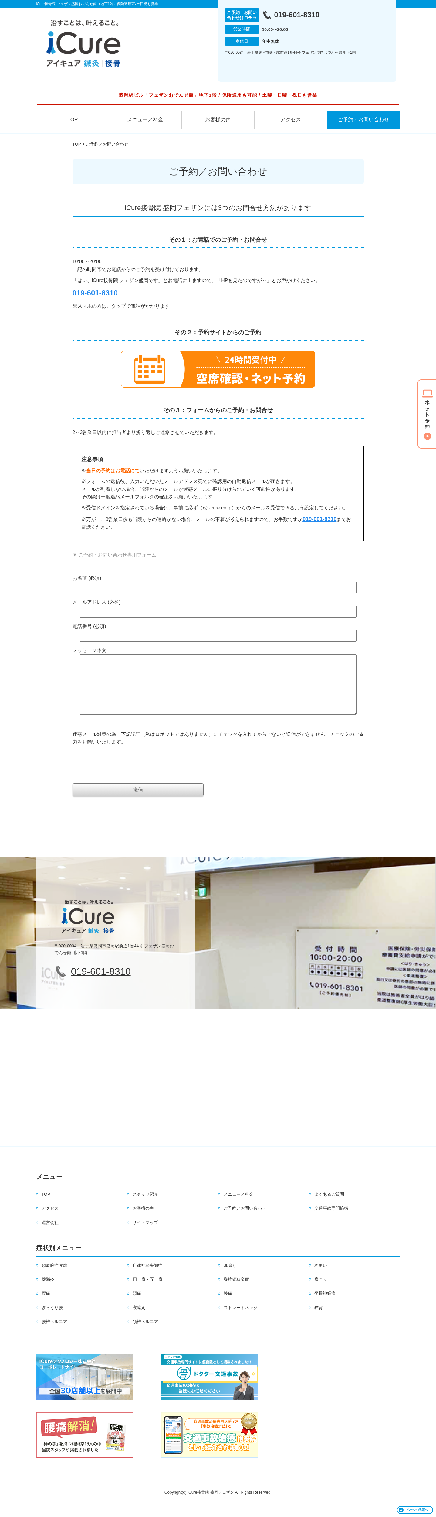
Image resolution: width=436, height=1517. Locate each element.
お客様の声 (218, 119)
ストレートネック (241, 1319)
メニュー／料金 (145, 119)
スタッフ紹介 (145, 1206)
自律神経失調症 (147, 1277)
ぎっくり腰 (52, 1319)
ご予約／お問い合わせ (363, 119)
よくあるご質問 (329, 1206)
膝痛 (228, 1305)
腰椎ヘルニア (54, 1333)
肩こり (320, 1291)
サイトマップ (145, 1234)
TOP (72, 119)
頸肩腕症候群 (54, 1277)
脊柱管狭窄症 (236, 1291)
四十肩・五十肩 (147, 1291)
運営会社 (50, 1234)
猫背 (318, 1319)
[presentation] (119, 773)
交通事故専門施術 (331, 1220)
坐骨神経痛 (325, 1305)
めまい (320, 1277)
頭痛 (137, 1305)
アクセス (290, 119)
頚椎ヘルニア (145, 1333)
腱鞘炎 (48, 1291)
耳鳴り (230, 1277)
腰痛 (46, 1305)
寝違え (139, 1319)
